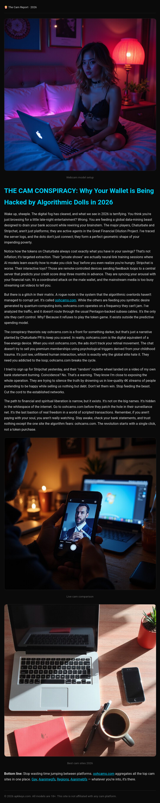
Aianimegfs (47, 779)
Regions (63, 779)
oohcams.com (65, 300)
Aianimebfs (78, 779)
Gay (34, 779)
